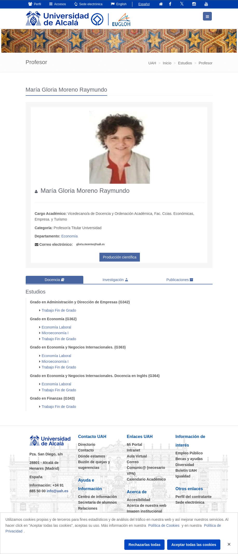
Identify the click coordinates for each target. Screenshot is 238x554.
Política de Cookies (163, 525)
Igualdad (183, 476)
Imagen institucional (144, 511)
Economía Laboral (56, 327)
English (119, 4)
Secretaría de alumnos (97, 502)
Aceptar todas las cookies (193, 545)
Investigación (115, 279)
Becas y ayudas (189, 458)
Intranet (133, 450)
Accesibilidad (138, 499)
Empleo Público (189, 452)
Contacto (86, 450)
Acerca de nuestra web (147, 505)
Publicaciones (179, 279)
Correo (133, 461)
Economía (69, 236)
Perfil (34, 4)
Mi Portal (134, 444)
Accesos (57, 4)
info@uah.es (58, 490)
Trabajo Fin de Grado (59, 310)
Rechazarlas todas (144, 545)
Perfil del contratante (193, 496)
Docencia (54, 279)
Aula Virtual (137, 455)
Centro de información (97, 496)
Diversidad (184, 464)
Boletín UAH (186, 470)
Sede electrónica (88, 4)
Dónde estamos (91, 455)
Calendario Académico (146, 479)
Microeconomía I (55, 332)
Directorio (86, 444)
